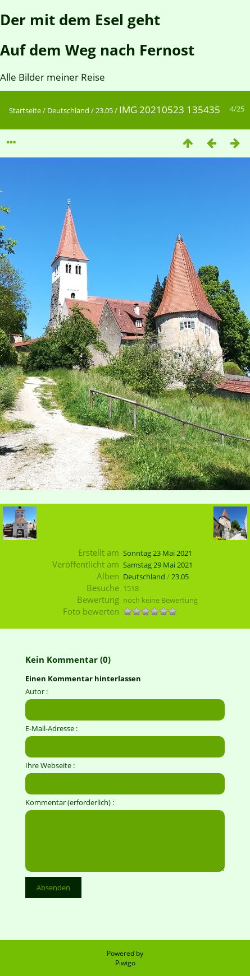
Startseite (25, 110)
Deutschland (68, 110)
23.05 (104, 110)
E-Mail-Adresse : (51, 728)
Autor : (36, 691)
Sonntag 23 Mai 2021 (157, 553)
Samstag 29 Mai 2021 (158, 565)
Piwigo (125, 963)
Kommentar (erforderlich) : (69, 802)
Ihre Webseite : (50, 765)
